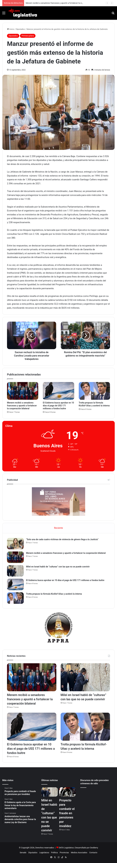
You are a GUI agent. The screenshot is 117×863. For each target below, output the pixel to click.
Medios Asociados (79, 852)
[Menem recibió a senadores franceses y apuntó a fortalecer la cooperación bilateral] (22, 391)
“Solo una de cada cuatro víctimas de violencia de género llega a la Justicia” (62, 539)
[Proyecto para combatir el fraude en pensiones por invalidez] (67, 792)
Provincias (64, 852)
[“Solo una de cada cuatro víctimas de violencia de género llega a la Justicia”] (15, 543)
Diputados (20, 29)
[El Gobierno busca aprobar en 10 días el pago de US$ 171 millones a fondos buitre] (58, 391)
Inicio (10, 29)
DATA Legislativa (66, 847)
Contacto (93, 852)
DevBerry (94, 847)
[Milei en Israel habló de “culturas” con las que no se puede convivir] (15, 571)
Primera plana (28, 36)
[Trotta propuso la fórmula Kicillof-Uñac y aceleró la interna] (94, 391)
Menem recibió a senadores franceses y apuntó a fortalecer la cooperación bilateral (62, 3)
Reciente (58, 528)
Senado (23, 852)
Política (54, 852)
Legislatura (44, 852)
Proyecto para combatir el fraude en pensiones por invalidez (67, 813)
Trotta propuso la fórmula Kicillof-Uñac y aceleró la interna (54, 594)
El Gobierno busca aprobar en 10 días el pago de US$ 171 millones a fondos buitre (58, 405)
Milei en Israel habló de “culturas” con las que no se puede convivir (58, 566)
